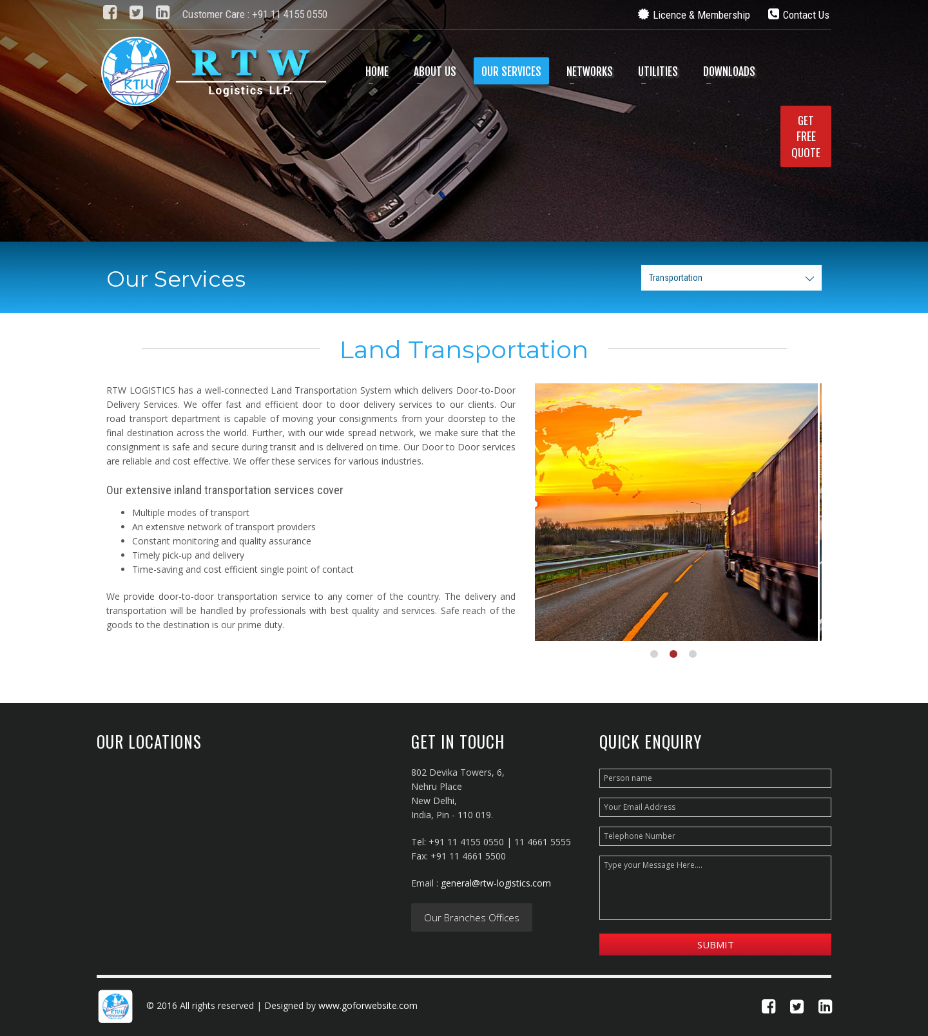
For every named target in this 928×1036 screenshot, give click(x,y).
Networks (589, 72)
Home (377, 72)
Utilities (658, 72)
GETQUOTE (805, 136)
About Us (435, 72)
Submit (715, 944)
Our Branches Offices (471, 917)
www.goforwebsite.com (368, 1005)
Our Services (511, 72)
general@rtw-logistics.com (496, 883)
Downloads (729, 72)
